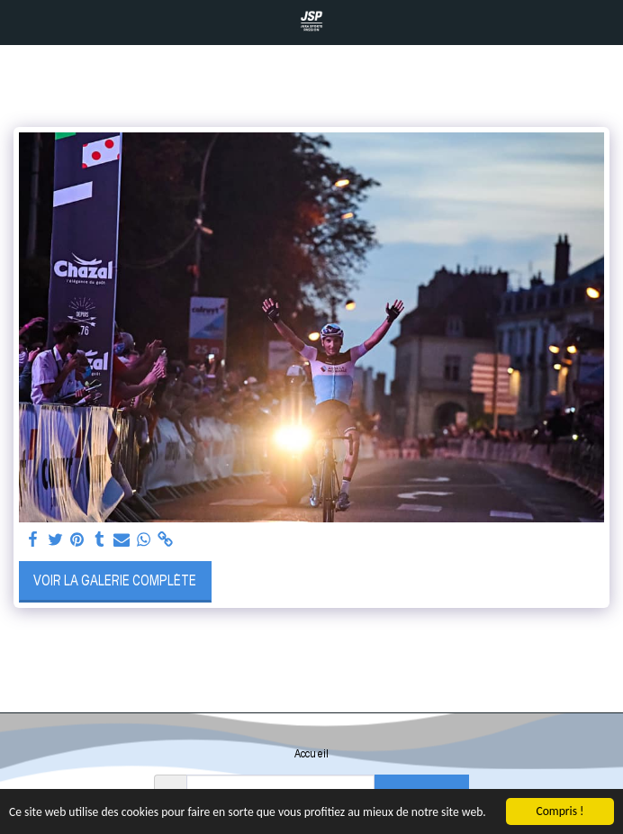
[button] (20, 22)
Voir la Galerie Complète (114, 580)
